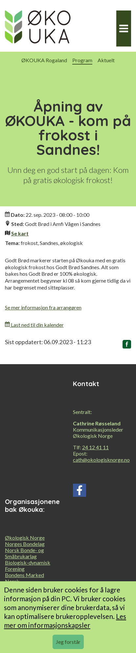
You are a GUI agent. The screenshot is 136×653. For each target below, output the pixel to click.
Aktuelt (106, 60)
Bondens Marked (24, 575)
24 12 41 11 (95, 447)
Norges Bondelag (25, 544)
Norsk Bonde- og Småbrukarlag (24, 553)
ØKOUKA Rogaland (44, 60)
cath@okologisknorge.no (101, 460)
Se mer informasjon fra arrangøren (43, 307)
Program (82, 60)
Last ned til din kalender (34, 325)
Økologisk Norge (25, 537)
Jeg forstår (68, 642)
